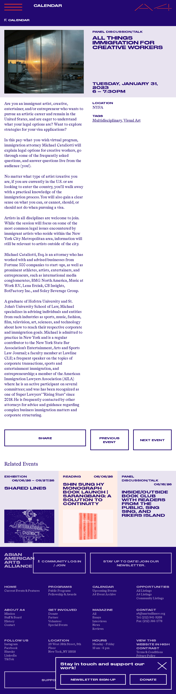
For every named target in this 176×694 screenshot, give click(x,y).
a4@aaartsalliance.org (150, 613)
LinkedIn (10, 655)
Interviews (99, 621)
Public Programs (59, 590)
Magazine (102, 610)
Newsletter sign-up (93, 679)
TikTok (9, 659)
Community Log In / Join (59, 563)
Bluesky (9, 651)
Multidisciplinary (107, 121)
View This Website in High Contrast (153, 644)
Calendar (48, 6)
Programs (60, 587)
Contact (9, 625)
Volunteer (55, 621)
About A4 (14, 610)
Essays (96, 617)
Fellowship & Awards (62, 594)
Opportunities (153, 587)
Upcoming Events (104, 590)
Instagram (11, 644)
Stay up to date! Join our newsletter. (131, 563)
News (96, 625)
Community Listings (150, 598)
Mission (9, 613)
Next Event (152, 440)
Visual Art (132, 121)
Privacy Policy (145, 655)
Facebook (10, 648)
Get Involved (62, 610)
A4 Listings (144, 594)
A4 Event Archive (104, 594)
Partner (53, 617)
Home (10, 587)
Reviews (98, 628)
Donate (53, 613)
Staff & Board (13, 617)
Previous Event (109, 440)
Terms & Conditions (149, 652)
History (9, 621)
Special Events (58, 625)
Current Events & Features (22, 590)
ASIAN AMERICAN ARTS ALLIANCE (19, 560)
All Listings (144, 590)
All (94, 613)
